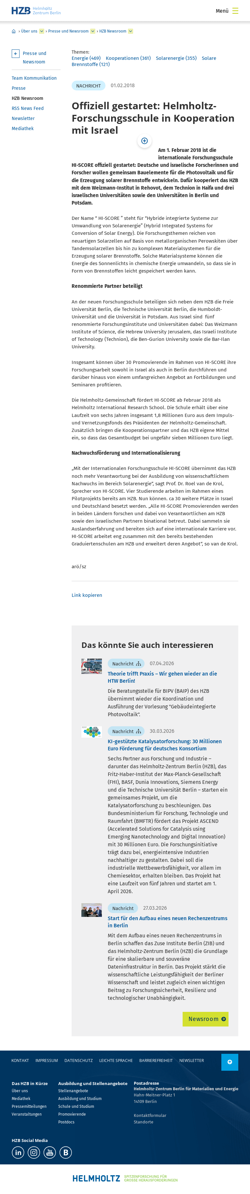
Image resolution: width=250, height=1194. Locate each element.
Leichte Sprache (116, 1060)
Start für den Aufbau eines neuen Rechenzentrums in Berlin (168, 922)
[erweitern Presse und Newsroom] (92, 31)
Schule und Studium (76, 1106)
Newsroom (203, 1019)
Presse (19, 88)
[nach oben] (229, 1062)
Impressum (46, 1060)
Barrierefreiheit (156, 1060)
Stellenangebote (73, 1091)
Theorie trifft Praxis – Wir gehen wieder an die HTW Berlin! (162, 677)
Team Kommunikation (34, 78)
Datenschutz (78, 1060)
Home (14, 31)
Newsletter (23, 118)
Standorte (143, 1122)
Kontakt (20, 1060)
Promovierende (72, 1114)
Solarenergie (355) (176, 58)
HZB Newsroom (112, 31)
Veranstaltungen (27, 1114)
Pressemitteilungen (29, 1106)
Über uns (29, 31)
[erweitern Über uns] (41, 31)
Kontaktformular (150, 1115)
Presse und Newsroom (68, 31)
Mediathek (23, 128)
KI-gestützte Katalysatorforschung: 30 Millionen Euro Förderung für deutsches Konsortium (165, 745)
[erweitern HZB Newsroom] (130, 31)
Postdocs (66, 1122)
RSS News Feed (28, 108)
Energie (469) (86, 58)
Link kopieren (87, 595)
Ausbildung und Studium (80, 1098)
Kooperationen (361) (128, 58)
